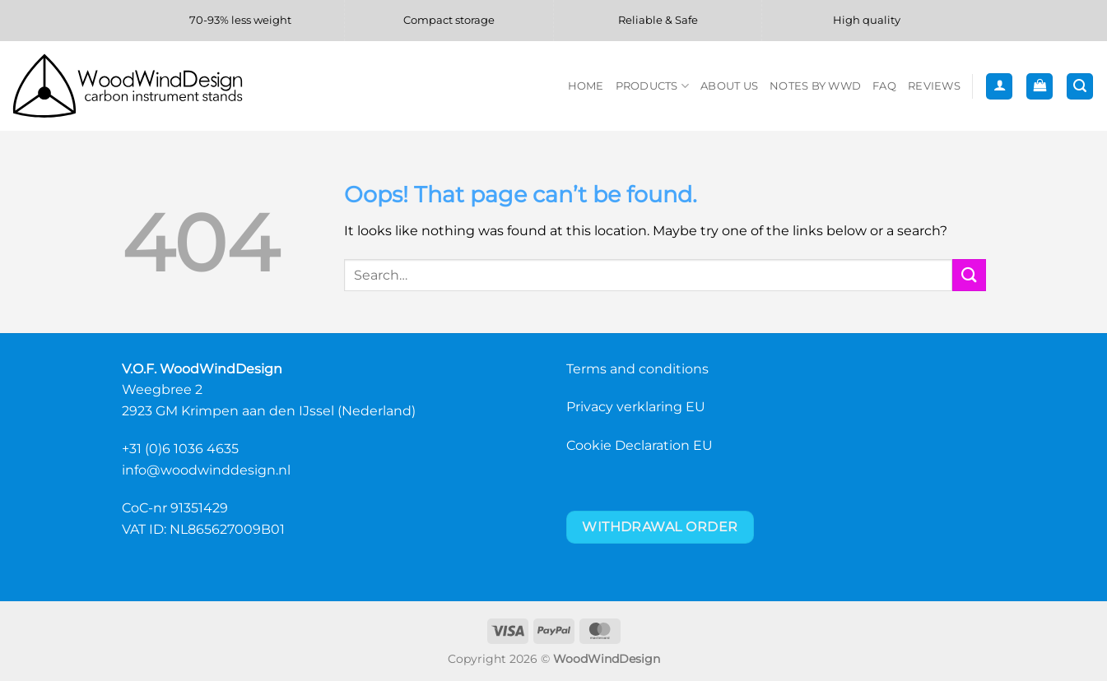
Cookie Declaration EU (639, 445)
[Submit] (968, 275)
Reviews (934, 86)
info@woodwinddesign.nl (206, 470)
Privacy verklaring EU (635, 407)
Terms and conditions (637, 369)
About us (729, 86)
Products (653, 86)
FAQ (884, 86)
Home (586, 86)
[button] (999, 86)
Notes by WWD (815, 86)
